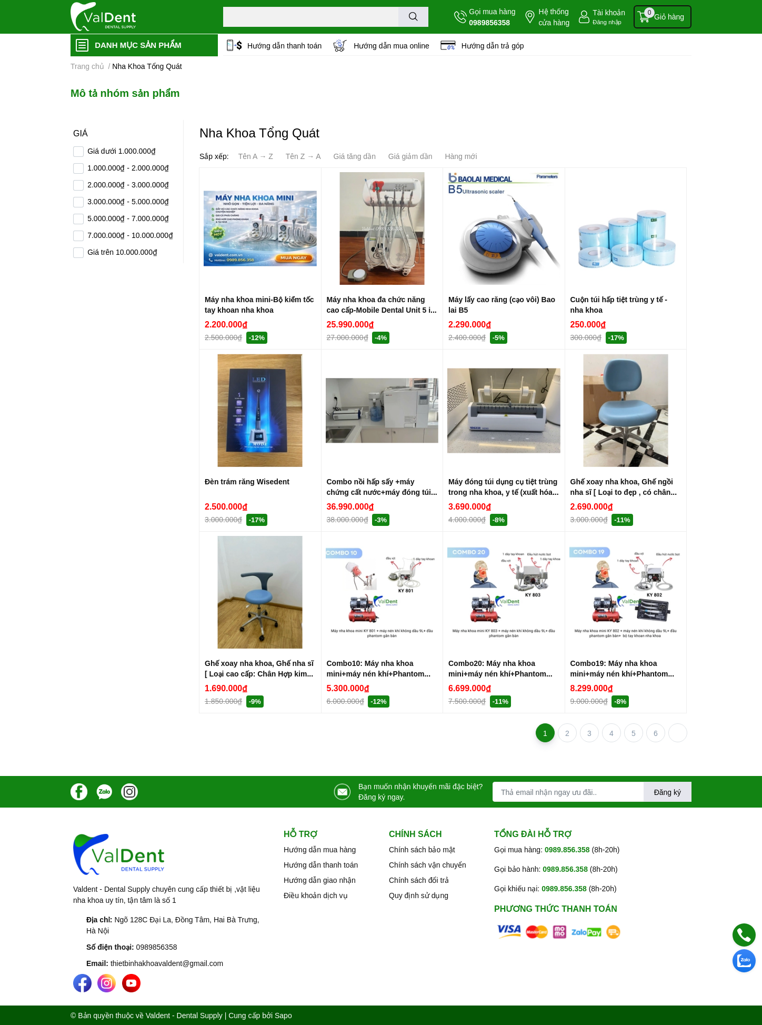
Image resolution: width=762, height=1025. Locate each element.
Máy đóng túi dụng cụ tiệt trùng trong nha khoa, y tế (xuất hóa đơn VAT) (502, 491)
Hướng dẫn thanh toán (284, 45)
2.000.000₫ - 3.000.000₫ (128, 184)
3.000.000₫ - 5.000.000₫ (128, 201)
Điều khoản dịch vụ (316, 895)
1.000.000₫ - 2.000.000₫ (128, 167)
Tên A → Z (255, 156)
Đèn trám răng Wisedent (247, 481)
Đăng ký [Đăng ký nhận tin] (667, 792)
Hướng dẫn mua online (391, 45)
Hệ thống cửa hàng (553, 17)
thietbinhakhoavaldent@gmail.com (167, 963)
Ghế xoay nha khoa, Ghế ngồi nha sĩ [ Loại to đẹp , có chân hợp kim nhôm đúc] (621, 491)
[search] (413, 17)
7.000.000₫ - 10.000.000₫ (130, 235)
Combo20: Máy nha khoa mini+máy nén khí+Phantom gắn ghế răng (497, 673)
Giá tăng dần (355, 156)
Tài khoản (609, 12)
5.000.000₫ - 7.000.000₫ (128, 218)
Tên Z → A (303, 156)
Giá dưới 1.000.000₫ (121, 150)
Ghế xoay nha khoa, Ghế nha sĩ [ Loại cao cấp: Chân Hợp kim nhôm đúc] (259, 673)
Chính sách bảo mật (422, 849)
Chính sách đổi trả (419, 879)
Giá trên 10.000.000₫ (122, 251)
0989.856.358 (567, 849)
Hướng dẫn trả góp (493, 45)
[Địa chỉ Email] (592, 792)
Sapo (283, 1015)
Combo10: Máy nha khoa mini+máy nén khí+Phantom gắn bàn (376, 673)
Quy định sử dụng (418, 895)
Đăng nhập (607, 21)
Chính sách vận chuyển (427, 864)
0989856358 (489, 22)
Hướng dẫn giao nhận (320, 879)
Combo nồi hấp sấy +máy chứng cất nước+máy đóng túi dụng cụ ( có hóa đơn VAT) (379, 491)
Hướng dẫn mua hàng (320, 849)
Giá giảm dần (410, 156)
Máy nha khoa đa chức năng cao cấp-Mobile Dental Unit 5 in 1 (381, 309)
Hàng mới (461, 156)
